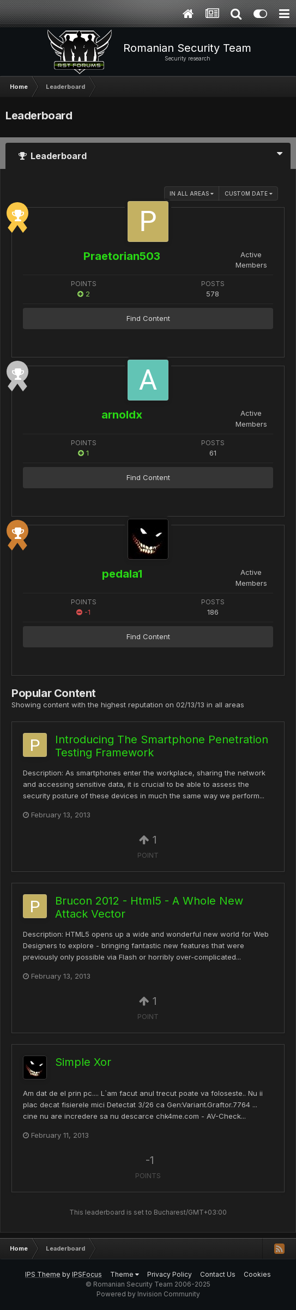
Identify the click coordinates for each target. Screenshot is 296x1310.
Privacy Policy (169, 1274)
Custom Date (249, 193)
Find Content (148, 318)
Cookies (257, 1274)
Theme (124, 1274)
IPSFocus (87, 1274)
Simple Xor (83, 1062)
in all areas (192, 193)
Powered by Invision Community (148, 1294)
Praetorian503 (121, 256)
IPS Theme (43, 1274)
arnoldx (121, 414)
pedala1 (122, 573)
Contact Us (217, 1274)
